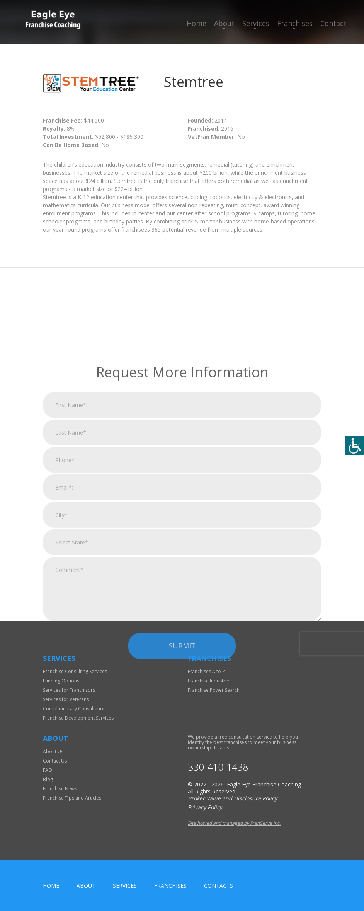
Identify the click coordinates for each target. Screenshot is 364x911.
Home (196, 23)
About (224, 23)
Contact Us (55, 760)
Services (255, 23)
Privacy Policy (205, 807)
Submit (182, 731)
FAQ (47, 770)
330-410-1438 (218, 767)
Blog (48, 779)
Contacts (218, 885)
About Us (53, 751)
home (51, 885)
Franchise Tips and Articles (72, 798)
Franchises (295, 23)
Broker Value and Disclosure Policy (232, 798)
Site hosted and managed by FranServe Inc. (234, 823)
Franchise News (60, 788)
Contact (333, 23)
